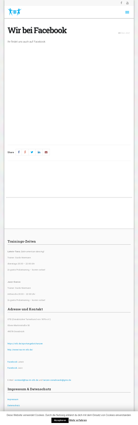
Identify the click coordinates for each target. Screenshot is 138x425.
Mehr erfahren (78, 420)
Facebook (12, 362)
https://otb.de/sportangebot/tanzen (25, 343)
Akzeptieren (60, 420)
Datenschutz (14, 405)
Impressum (13, 399)
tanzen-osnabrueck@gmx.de (57, 380)
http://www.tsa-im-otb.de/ (20, 350)
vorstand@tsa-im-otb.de (26, 380)
